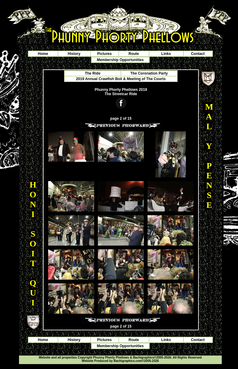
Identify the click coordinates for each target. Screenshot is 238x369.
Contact (198, 54)
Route (134, 54)
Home (43, 54)
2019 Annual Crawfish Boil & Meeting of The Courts (121, 79)
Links (166, 54)
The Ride (93, 73)
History (74, 54)
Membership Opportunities (120, 60)
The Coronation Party (149, 73)
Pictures (104, 54)
